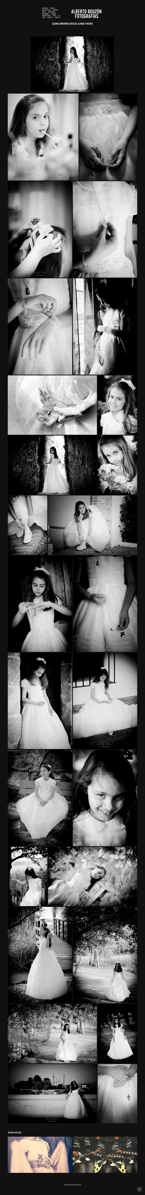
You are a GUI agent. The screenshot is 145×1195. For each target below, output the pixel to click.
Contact (50, 17)
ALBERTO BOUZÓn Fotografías (87, 13)
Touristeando (46, 16)
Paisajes (52, 8)
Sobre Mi (57, 17)
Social (44, 12)
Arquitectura (46, 10)
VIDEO (43, 17)
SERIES (54, 16)
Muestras (45, 8)
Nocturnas (45, 14)
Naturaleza (51, 12)
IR (59, 16)
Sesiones (53, 14)
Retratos (55, 10)
